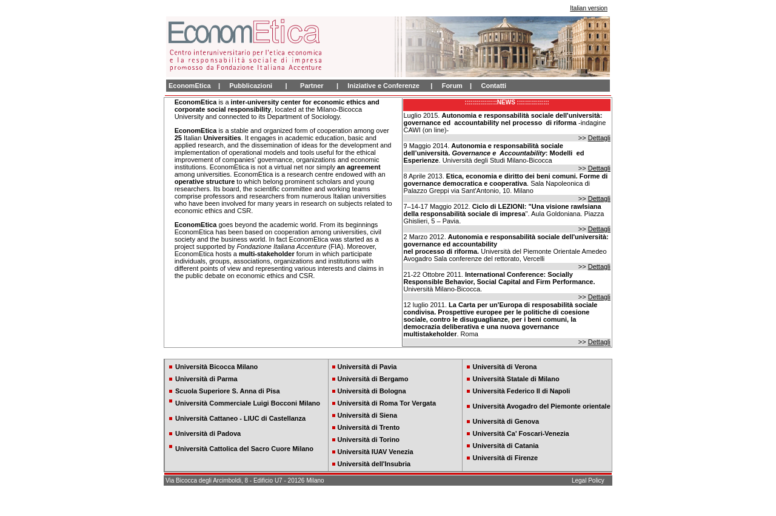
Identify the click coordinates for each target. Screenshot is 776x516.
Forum (452, 85)
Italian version (588, 8)
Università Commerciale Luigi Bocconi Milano (247, 403)
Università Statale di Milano (516, 378)
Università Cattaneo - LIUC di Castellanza (240, 418)
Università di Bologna (372, 391)
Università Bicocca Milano (216, 366)
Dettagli (599, 137)
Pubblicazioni (250, 85)
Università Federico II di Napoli (521, 391)
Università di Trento (369, 427)
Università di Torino (369, 439)
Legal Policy (588, 480)
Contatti (493, 85)
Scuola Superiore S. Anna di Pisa (227, 391)
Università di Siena (367, 415)
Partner (312, 85)
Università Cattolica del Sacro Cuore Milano (244, 448)
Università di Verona (505, 366)
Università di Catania (506, 445)
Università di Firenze (505, 457)
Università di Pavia (367, 366)
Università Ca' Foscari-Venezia (521, 433)
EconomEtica (190, 85)
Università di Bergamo (373, 378)
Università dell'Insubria (374, 463)
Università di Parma (206, 378)
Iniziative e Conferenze (383, 85)
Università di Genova (506, 421)
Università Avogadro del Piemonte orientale (541, 406)
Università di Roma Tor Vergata (387, 403)
